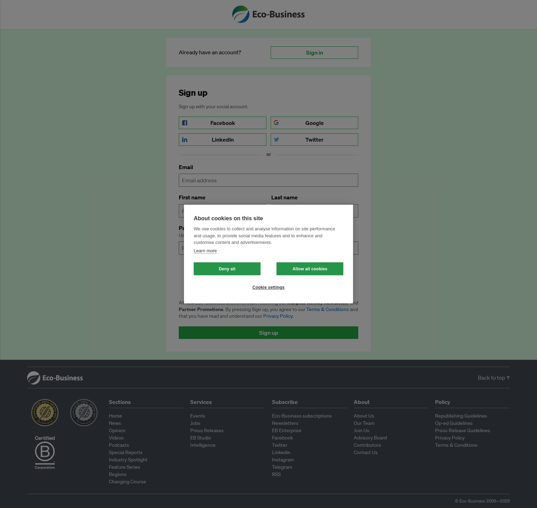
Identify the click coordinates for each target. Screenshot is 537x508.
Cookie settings (268, 287)
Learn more (205, 250)
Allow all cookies (309, 269)
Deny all (227, 269)
